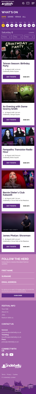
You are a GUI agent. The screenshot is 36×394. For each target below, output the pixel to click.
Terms (3, 374)
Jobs (3, 315)
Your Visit (5, 309)
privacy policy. (22, 289)
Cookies (15, 374)
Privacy (9, 374)
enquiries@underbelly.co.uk (11, 332)
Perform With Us (7, 318)
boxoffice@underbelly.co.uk (11, 337)
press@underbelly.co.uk (10, 342)
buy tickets (11, 77)
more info (26, 77)
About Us (5, 312)
